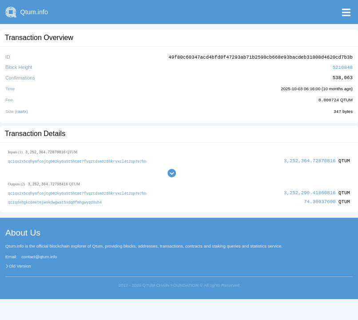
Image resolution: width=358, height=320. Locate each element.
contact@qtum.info (39, 255)
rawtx (21, 110)
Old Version (20, 264)
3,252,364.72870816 (310, 159)
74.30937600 (319, 200)
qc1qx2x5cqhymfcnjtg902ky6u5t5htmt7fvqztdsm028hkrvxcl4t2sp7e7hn (77, 159)
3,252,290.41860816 (310, 191)
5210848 (343, 66)
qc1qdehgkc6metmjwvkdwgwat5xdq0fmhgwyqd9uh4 (55, 200)
